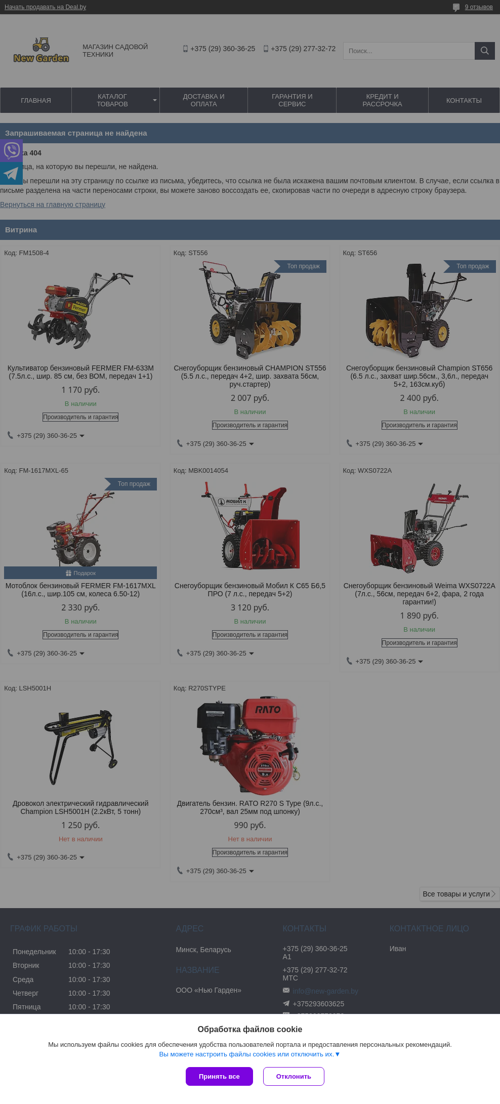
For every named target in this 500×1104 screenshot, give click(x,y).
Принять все (219, 1076)
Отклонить (293, 1076)
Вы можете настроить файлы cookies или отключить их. (246, 1054)
